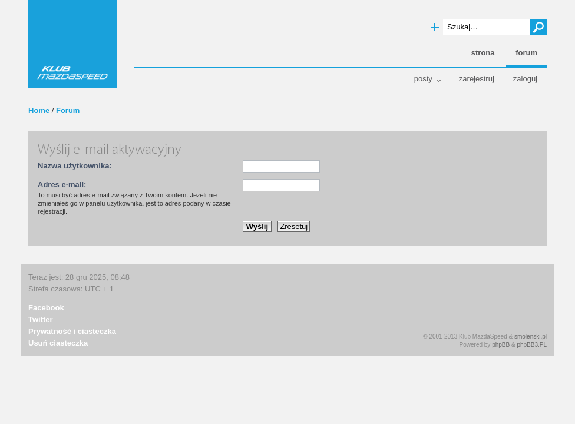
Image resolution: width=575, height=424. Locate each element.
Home (38, 110)
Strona (483, 52)
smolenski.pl (530, 336)
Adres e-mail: (62, 184)
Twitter (40, 319)
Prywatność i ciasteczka (72, 331)
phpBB (501, 345)
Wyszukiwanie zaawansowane (435, 27)
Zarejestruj (476, 78)
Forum (68, 110)
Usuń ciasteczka (58, 343)
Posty (423, 78)
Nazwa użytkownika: (75, 165)
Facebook (46, 307)
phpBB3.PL (532, 345)
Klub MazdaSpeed (72, 44)
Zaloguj (525, 78)
